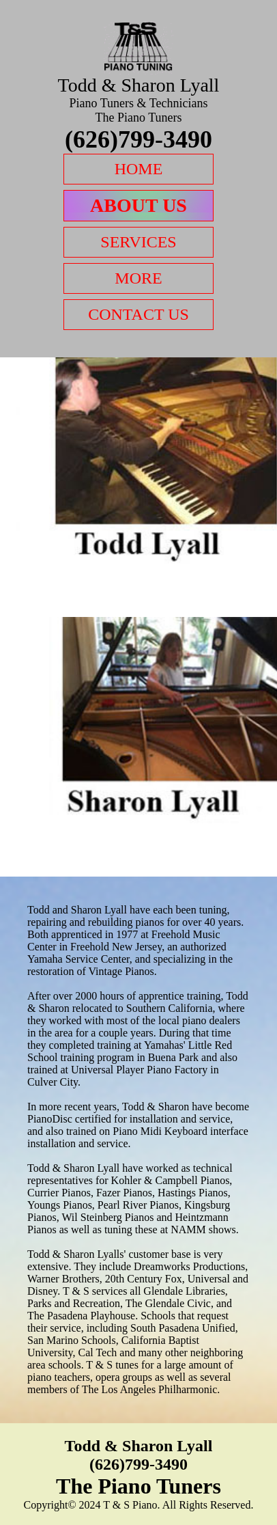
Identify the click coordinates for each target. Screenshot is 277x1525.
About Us (138, 205)
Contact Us (138, 314)
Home (139, 169)
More (138, 278)
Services (138, 242)
